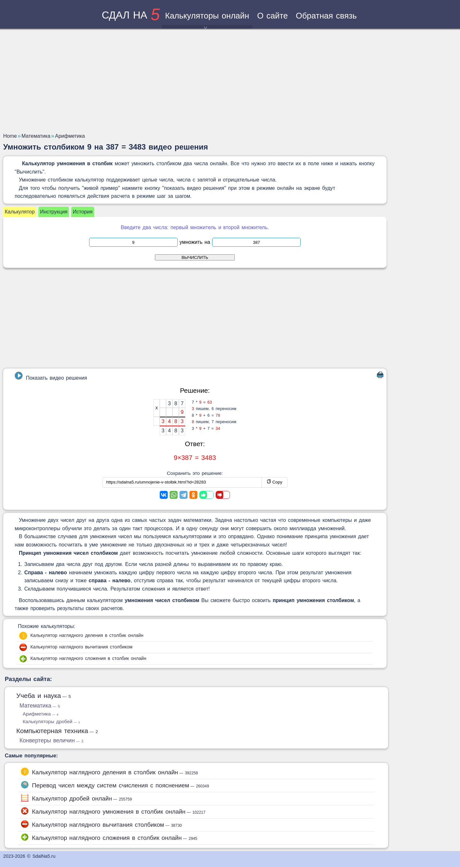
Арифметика (40, 713)
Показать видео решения (51, 376)
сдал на (131, 15)
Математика (39, 705)
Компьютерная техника (57, 730)
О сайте (272, 15)
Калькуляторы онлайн (207, 20)
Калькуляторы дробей (51, 721)
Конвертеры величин (51, 740)
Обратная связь (326, 15)
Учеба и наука (43, 695)
